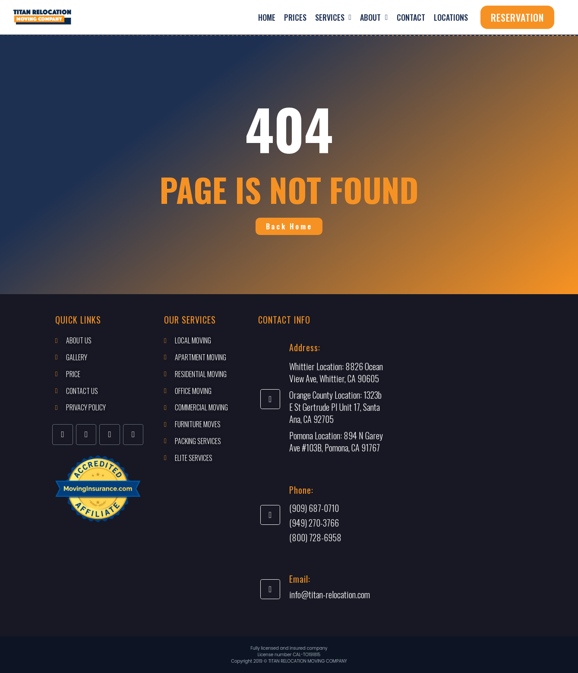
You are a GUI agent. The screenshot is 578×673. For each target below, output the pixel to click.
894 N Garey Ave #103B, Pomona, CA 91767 (336, 441)
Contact (411, 17)
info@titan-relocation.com (329, 594)
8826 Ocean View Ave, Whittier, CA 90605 (336, 372)
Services (333, 17)
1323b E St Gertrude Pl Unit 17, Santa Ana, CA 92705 (335, 406)
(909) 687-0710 (314, 508)
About (374, 17)
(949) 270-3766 (314, 522)
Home (266, 17)
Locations (451, 17)
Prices (295, 17)
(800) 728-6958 (315, 537)
